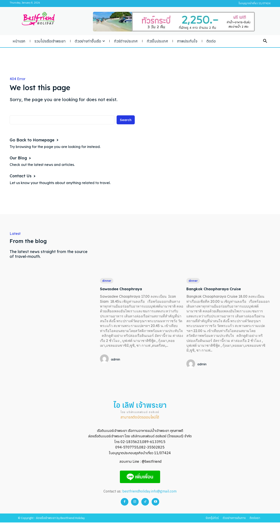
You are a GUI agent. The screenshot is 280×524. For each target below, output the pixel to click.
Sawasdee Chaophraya (125, 289)
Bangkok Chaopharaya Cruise (219, 289)
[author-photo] (105, 359)
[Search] (125, 120)
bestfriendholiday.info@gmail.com (149, 493)
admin (115, 360)
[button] (265, 41)
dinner (107, 281)
